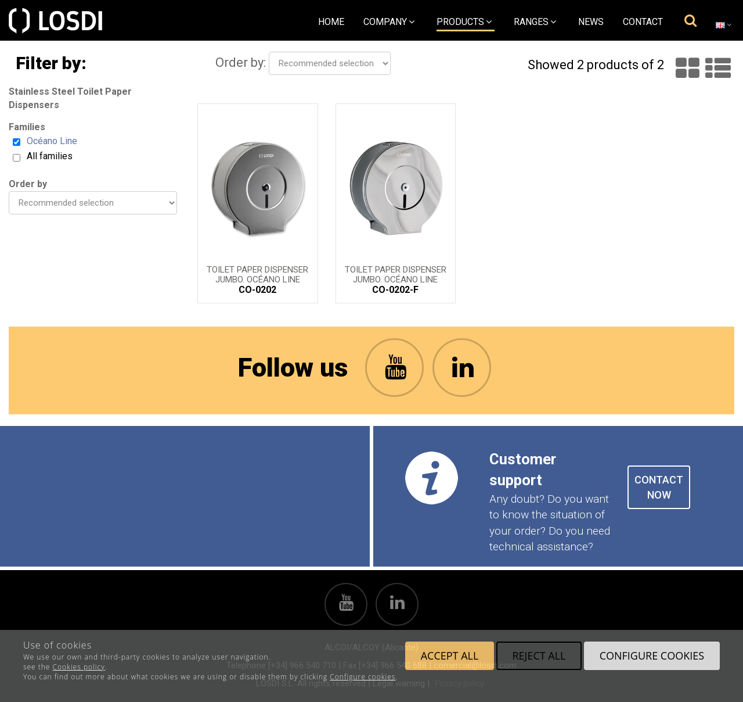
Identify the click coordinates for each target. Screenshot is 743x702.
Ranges (535, 21)
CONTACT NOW (658, 487)
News (591, 21)
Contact (643, 21)
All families (50, 156)
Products (464, 21)
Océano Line (52, 140)
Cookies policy (79, 667)
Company (388, 21)
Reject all (538, 655)
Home (331, 21)
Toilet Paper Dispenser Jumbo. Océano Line (257, 273)
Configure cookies (362, 677)
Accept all (450, 655)
